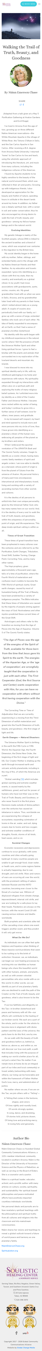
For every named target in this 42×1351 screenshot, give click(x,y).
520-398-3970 (22, 1300)
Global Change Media (26, 1348)
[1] (22, 779)
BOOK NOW (28, 4)
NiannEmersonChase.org (13, 1246)
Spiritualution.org (10, 1250)
